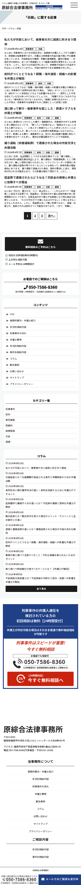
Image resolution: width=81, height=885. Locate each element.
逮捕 (57, 117)
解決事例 (14, 365)
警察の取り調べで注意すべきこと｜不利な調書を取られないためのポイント (40, 556)
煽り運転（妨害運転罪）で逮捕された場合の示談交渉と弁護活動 (40, 145)
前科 (40, 83)
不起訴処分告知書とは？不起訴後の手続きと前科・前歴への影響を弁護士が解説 (41, 579)
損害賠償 (10, 430)
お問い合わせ (17, 371)
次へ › (51, 215)
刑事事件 (29, 48)
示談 (40, 48)
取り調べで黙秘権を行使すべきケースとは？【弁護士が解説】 (38, 569)
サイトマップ (17, 377)
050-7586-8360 (40, 287)
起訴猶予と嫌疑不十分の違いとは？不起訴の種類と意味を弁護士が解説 (41, 505)
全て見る (41, 588)
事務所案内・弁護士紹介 (23, 320)
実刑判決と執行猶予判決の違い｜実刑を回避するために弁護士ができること (41, 491)
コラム (13, 358)
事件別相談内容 (18, 352)
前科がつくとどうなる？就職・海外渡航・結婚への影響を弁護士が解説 (40, 76)
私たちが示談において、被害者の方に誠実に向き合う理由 (40, 41)
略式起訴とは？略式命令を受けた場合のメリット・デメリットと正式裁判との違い (41, 517)
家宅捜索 (10, 420)
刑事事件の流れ (18, 333)
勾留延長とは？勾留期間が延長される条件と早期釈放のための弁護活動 (41, 478)
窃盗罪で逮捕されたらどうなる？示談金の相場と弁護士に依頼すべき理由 (40, 179)
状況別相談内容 (18, 327)
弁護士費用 (16, 339)
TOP (12, 314)
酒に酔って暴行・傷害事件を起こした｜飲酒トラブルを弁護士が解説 (40, 110)
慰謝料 (9, 425)
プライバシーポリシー (21, 384)
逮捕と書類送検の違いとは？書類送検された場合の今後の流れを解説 (41, 530)
